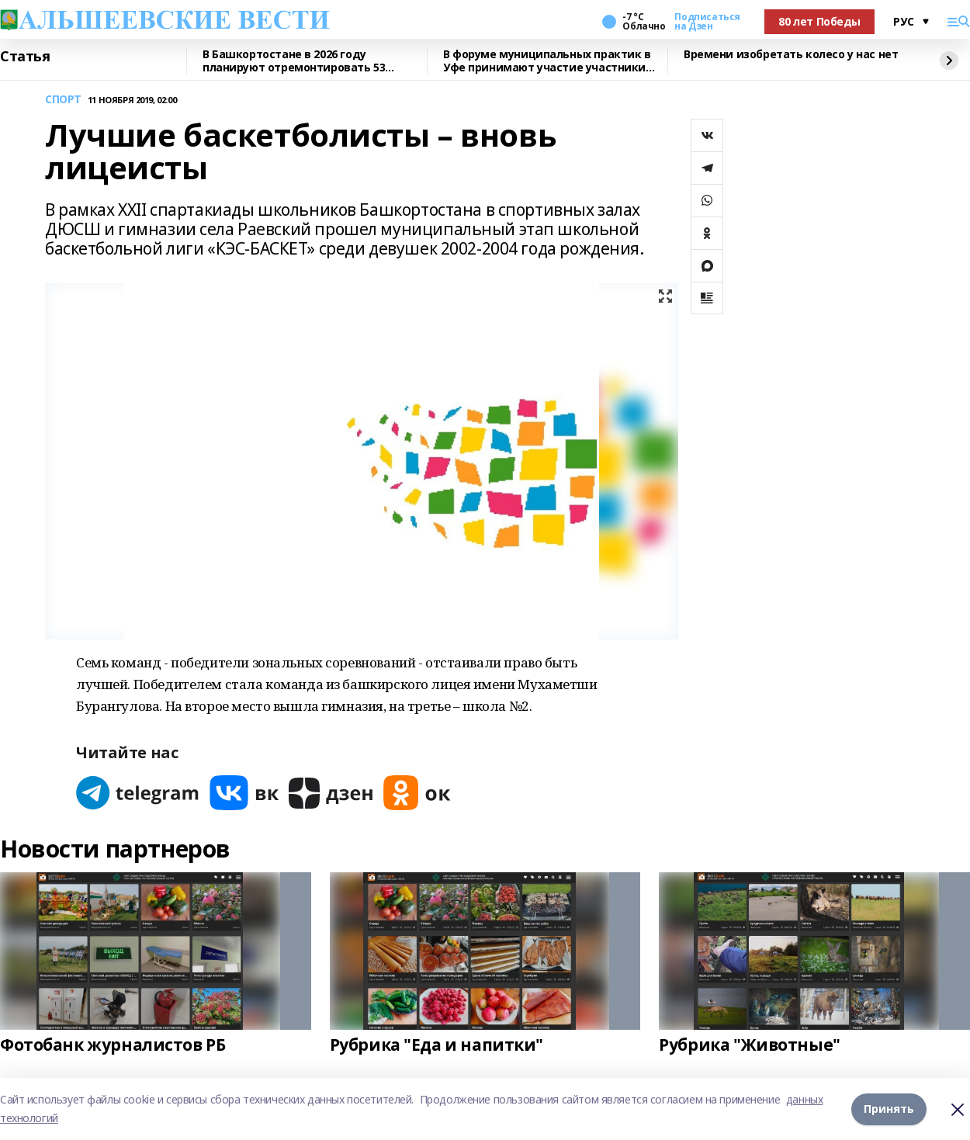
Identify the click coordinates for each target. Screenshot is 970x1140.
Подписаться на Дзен (707, 21)
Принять (889, 1108)
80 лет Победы (819, 21)
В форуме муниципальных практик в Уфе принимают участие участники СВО (547, 61)
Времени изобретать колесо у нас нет (791, 54)
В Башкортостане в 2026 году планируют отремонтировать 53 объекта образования (294, 61)
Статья (25, 56)
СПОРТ (63, 99)
